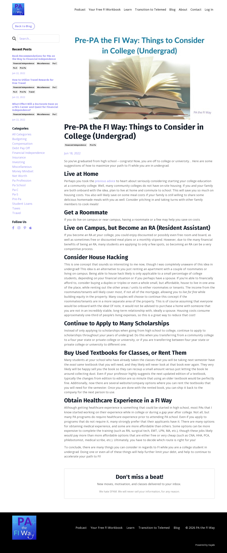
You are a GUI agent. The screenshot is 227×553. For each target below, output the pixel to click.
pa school (19, 185)
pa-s (15, 68)
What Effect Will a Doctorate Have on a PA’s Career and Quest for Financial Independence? (35, 106)
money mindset (22, 171)
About (183, 9)
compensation (22, 143)
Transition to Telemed (150, 9)
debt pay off (21, 148)
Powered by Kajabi (205, 544)
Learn (128, 9)
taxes (16, 208)
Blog (172, 9)
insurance (19, 157)
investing (18, 162)
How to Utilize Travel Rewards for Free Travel (33, 81)
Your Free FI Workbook (105, 9)
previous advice (105, 181)
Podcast (80, 9)
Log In (209, 9)
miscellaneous (43, 63)
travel (31, 92)
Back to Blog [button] (23, 26)
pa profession (21, 180)
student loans (22, 203)
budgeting (19, 139)
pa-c (55, 63)
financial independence (75, 145)
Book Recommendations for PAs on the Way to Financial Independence (34, 57)
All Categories (21, 134)
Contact (196, 9)
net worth (19, 176)
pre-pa (93, 145)
